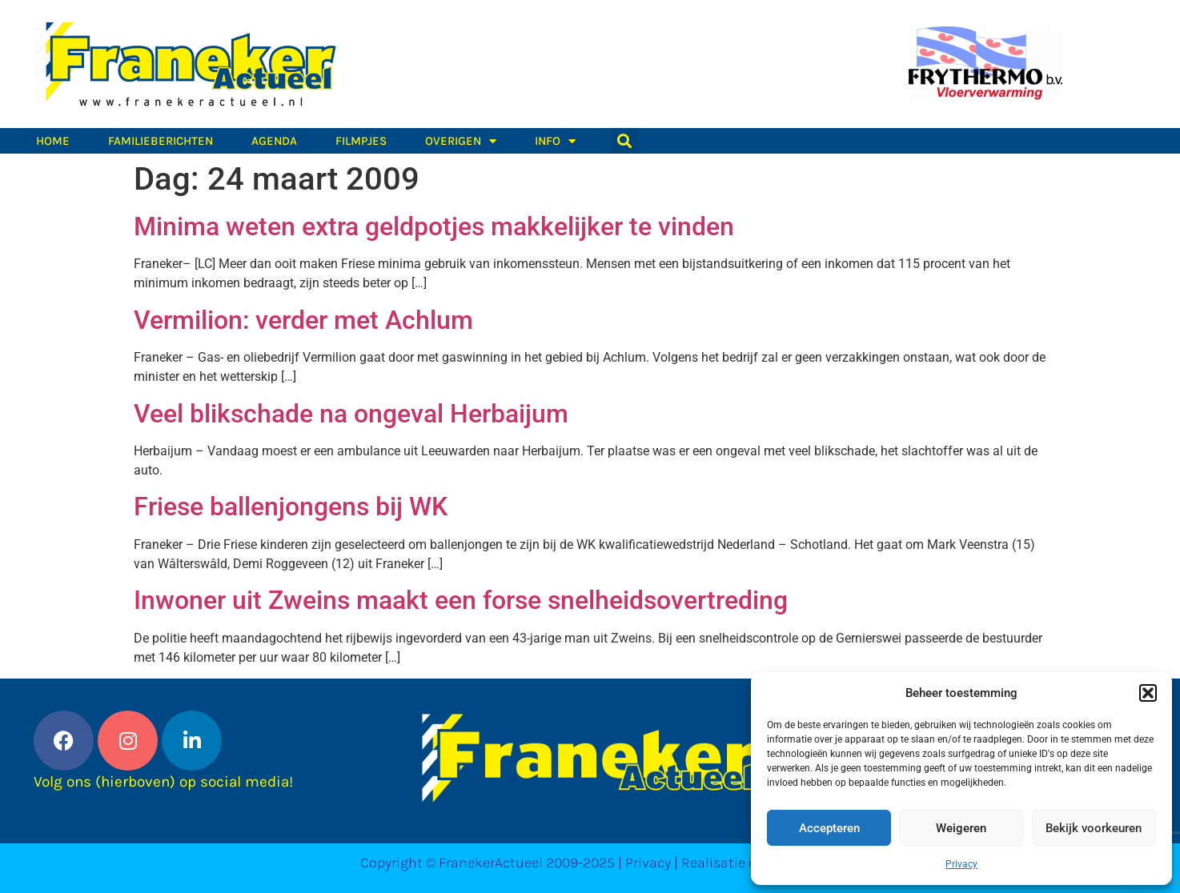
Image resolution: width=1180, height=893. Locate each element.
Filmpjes (361, 141)
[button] (1148, 693)
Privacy (961, 864)
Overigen (460, 140)
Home (53, 141)
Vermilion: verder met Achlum (303, 320)
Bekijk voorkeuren (1094, 828)
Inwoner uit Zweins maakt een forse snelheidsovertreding (461, 600)
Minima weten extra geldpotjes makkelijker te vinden (434, 226)
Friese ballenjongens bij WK (291, 506)
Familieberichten (160, 141)
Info (555, 140)
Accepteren (829, 828)
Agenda (274, 141)
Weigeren (961, 828)
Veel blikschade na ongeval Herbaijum (351, 413)
